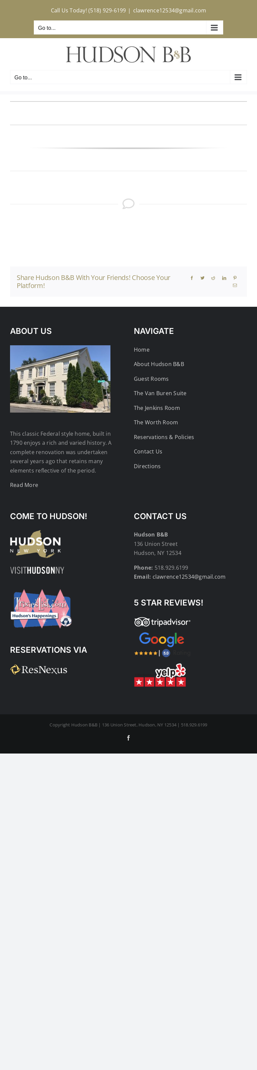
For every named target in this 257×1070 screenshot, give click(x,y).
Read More (24, 485)
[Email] (235, 285)
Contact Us (148, 451)
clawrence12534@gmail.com (169, 10)
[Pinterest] (235, 278)
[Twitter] (202, 278)
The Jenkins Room (157, 408)
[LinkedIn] (224, 278)
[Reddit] (213, 278)
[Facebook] (191, 278)
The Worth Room (156, 422)
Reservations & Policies (164, 437)
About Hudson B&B (159, 364)
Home (142, 349)
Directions (147, 466)
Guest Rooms (151, 378)
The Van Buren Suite (160, 393)
